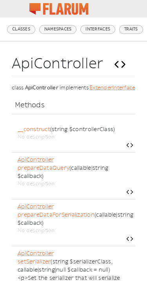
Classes (21, 29)
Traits (131, 29)
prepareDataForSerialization (56, 215)
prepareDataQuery (43, 168)
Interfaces (97, 29)
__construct (34, 129)
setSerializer (34, 261)
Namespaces (58, 29)
